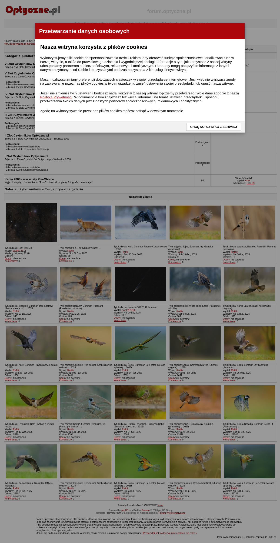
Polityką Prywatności (56, 97)
